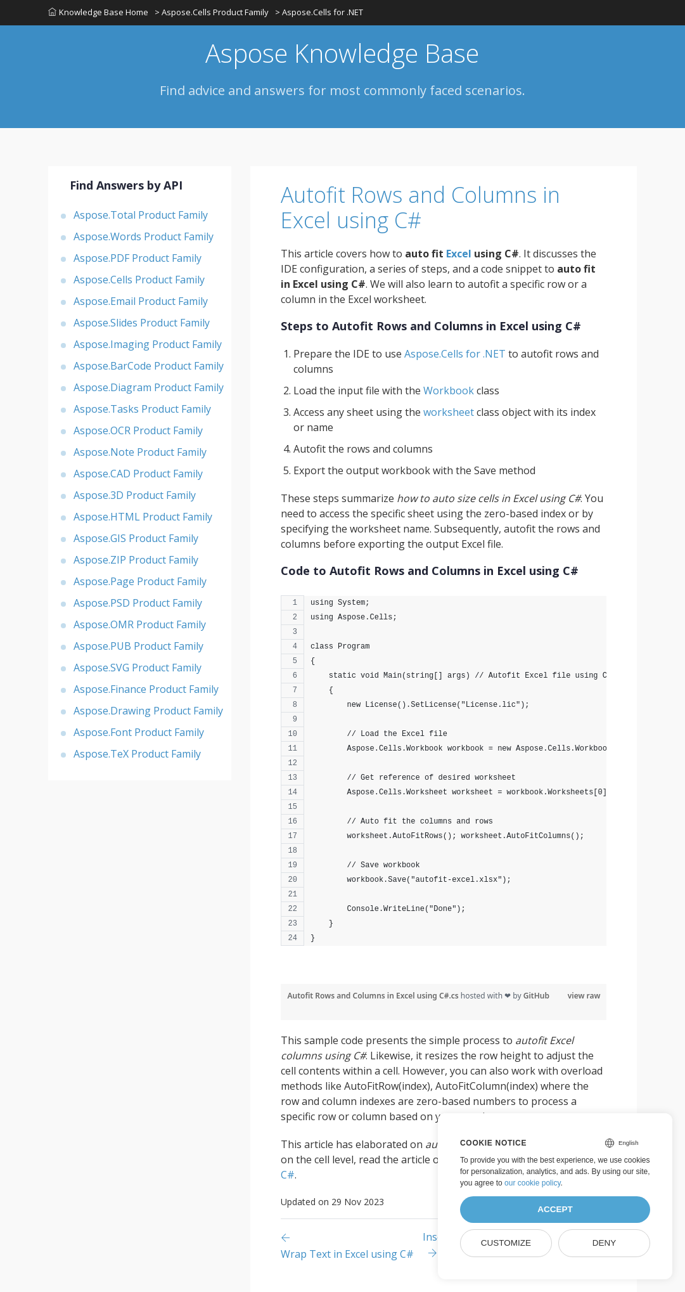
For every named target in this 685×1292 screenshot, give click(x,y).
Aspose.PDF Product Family (138, 258)
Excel (458, 254)
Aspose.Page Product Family (140, 581)
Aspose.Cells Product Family (139, 280)
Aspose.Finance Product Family (146, 689)
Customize (506, 1243)
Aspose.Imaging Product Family (148, 344)
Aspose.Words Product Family (144, 236)
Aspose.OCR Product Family (138, 430)
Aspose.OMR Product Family (140, 624)
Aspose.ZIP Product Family (136, 560)
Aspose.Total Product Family (141, 215)
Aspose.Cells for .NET (455, 354)
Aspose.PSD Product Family (138, 603)
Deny (604, 1243)
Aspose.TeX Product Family (137, 754)
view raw (584, 995)
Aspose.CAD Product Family (138, 474)
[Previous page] (351, 1245)
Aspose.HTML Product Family (143, 517)
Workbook (448, 390)
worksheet (448, 412)
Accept (555, 1209)
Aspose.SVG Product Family (138, 668)
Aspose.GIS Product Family (136, 538)
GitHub (536, 995)
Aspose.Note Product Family (140, 452)
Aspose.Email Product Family (141, 301)
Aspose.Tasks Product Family (142, 409)
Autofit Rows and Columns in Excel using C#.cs (373, 995)
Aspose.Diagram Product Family (149, 387)
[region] (443, 777)
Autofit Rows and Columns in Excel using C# (420, 207)
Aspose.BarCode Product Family (149, 366)
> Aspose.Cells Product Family (212, 12)
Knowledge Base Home (98, 12)
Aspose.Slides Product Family (142, 323)
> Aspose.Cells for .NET (319, 12)
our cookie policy (532, 1183)
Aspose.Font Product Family (139, 732)
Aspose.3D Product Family (135, 495)
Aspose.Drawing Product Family (148, 711)
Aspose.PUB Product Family (138, 646)
